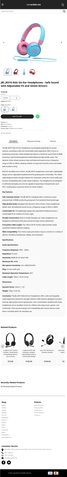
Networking (5, 417)
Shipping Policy (39, 408)
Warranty (54, 141)
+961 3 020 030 (9, 455)
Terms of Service (39, 413)
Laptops (4, 410)
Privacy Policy (39, 410)
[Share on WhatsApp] (38, 116)
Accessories (5, 430)
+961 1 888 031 (9, 453)
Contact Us (38, 415)
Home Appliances (7, 437)
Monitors (5, 420)
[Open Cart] (63, 4)
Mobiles (4, 422)
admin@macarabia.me (11, 458)
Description (14, 141)
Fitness (4, 432)
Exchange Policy (39, 405)
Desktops (5, 413)
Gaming (4, 408)
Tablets (4, 425)
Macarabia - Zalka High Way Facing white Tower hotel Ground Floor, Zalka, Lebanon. (29, 449)
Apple (4, 405)
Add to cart (18, 116)
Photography (6, 435)
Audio (4, 427)
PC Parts (4, 415)
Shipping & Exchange (34, 141)
